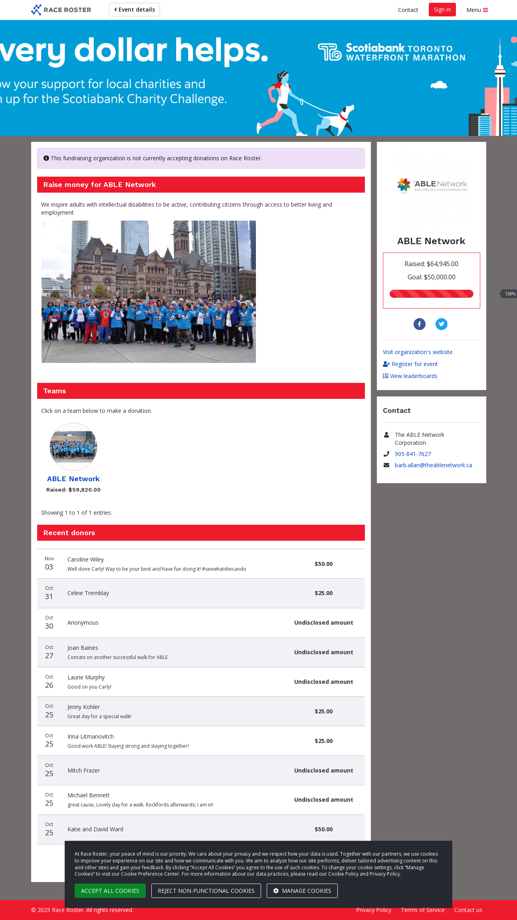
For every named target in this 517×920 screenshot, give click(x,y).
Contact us (468, 910)
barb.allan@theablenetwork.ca (433, 465)
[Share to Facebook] (420, 324)
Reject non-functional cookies (206, 890)
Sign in (442, 9)
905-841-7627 (413, 454)
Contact (408, 10)
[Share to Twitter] (442, 324)
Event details (134, 9)
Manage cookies (302, 890)
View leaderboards (410, 376)
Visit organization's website (418, 352)
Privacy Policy (373, 910)
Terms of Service (423, 910)
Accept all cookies (110, 890)
